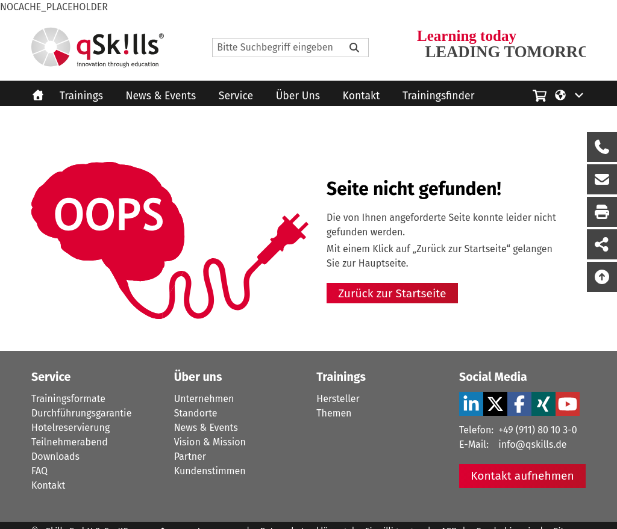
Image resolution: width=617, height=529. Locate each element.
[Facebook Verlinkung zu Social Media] (519, 404)
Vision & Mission (210, 442)
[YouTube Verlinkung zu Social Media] (568, 404)
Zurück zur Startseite (392, 293)
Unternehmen (204, 398)
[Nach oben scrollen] (602, 277)
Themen (333, 413)
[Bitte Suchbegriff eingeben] (354, 47)
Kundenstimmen (210, 471)
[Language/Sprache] (570, 94)
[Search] (290, 47)
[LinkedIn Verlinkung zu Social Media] (471, 404)
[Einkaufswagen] (540, 94)
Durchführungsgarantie (81, 413)
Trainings (81, 96)
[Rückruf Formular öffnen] (602, 147)
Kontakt (361, 96)
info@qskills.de (532, 444)
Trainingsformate (68, 398)
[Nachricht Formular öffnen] (602, 179)
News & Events (161, 96)
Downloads (55, 456)
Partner (190, 456)
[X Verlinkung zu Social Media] (495, 404)
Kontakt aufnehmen (522, 476)
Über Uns (298, 96)
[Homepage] (97, 47)
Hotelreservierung (70, 427)
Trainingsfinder (438, 96)
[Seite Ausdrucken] (602, 212)
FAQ (39, 471)
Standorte (196, 413)
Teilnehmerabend (69, 442)
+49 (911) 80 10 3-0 (537, 430)
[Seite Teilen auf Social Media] (602, 244)
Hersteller (337, 398)
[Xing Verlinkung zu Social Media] (543, 404)
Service (236, 96)
